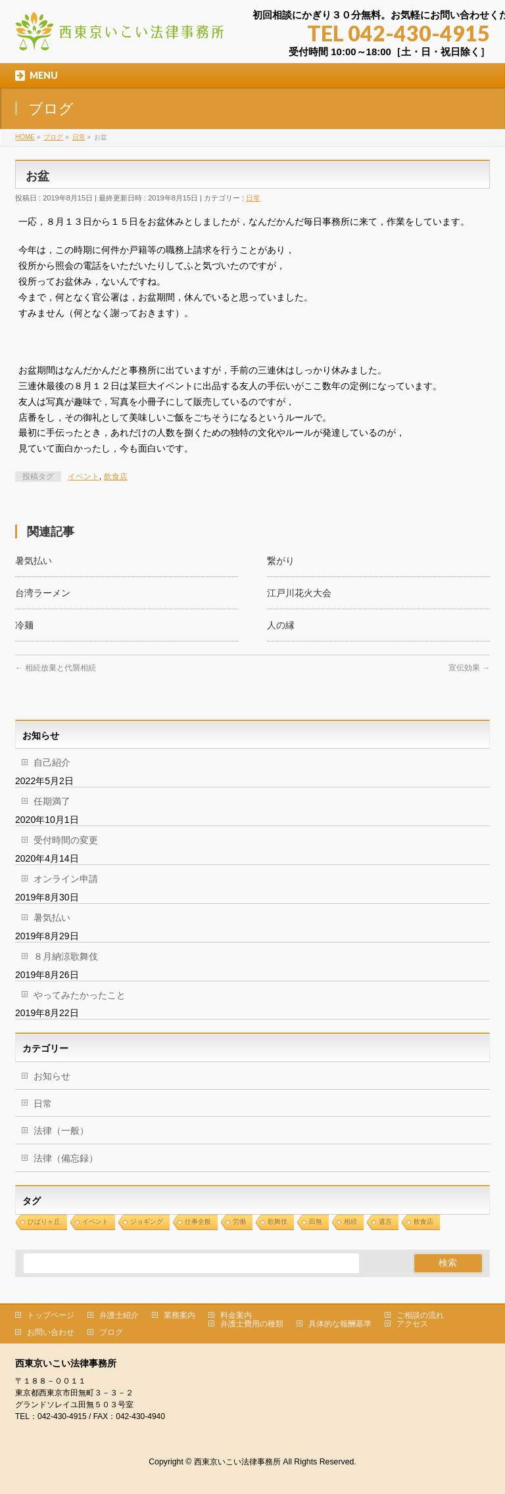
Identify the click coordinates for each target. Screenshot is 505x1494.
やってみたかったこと (80, 995)
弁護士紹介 (119, 1315)
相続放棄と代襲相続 (55, 667)
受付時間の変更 (66, 840)
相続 (350, 1221)
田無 (315, 1221)
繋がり (281, 560)
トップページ (50, 1315)
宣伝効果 (469, 667)
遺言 (385, 1221)
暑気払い (33, 560)
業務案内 (179, 1315)
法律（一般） (61, 1130)
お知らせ (52, 1076)
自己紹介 (52, 762)
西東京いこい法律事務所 (237, 1461)
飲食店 (116, 476)
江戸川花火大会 (299, 593)
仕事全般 (198, 1221)
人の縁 (281, 625)
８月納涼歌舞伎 (66, 956)
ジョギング (146, 1221)
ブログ (111, 1332)
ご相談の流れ (420, 1315)
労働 (239, 1221)
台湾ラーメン (42, 593)
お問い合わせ (50, 1332)
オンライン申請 (66, 879)
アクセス (412, 1323)
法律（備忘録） (66, 1158)
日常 (253, 198)
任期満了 (52, 801)
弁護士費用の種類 (251, 1323)
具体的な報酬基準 (340, 1323)
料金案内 (236, 1315)
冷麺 (24, 625)
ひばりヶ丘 (44, 1221)
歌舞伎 (277, 1221)
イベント (83, 476)
